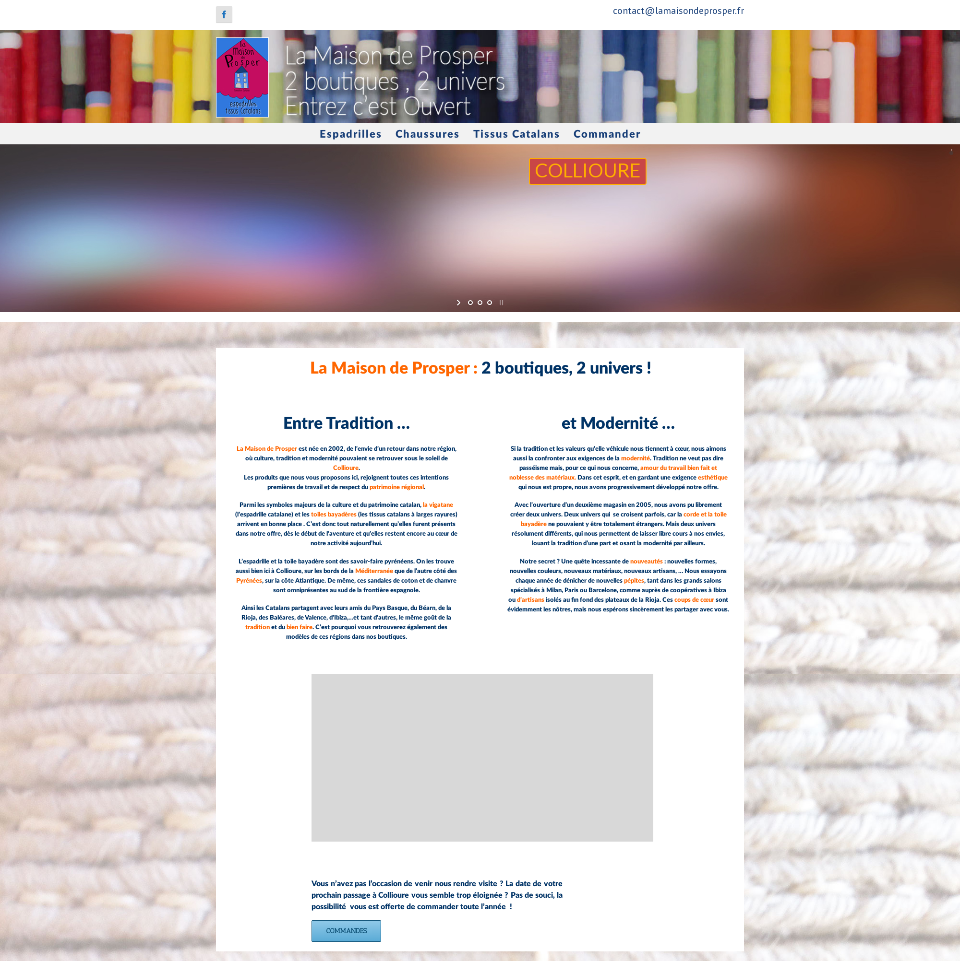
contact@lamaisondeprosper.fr (678, 10)
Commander (607, 134)
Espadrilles (351, 134)
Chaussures (428, 134)
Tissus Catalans (516, 134)
